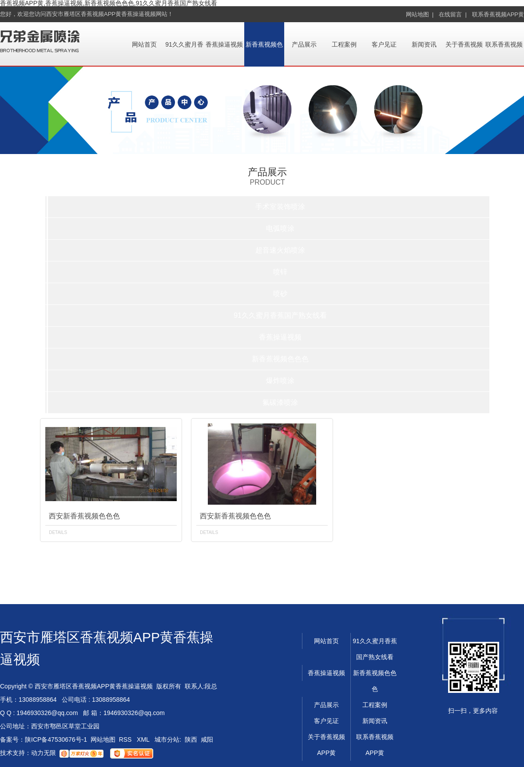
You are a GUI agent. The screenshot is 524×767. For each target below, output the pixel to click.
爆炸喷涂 (280, 380)
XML (144, 739)
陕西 (191, 739)
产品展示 (304, 44)
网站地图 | (420, 14)
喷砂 (280, 293)
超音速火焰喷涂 (280, 250)
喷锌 (280, 272)
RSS (126, 739)
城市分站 (167, 739)
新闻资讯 (424, 44)
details (58, 532)
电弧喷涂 (280, 228)
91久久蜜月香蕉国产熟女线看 (280, 315)
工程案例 (344, 44)
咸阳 (207, 739)
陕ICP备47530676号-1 (56, 739)
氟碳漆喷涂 (280, 402)
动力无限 (43, 752)
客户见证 (384, 44)
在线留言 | (453, 14)
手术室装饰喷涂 (280, 206)
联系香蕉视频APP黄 (498, 14)
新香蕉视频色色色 (280, 359)
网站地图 (103, 739)
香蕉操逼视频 (224, 44)
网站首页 (144, 44)
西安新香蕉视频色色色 (84, 516)
